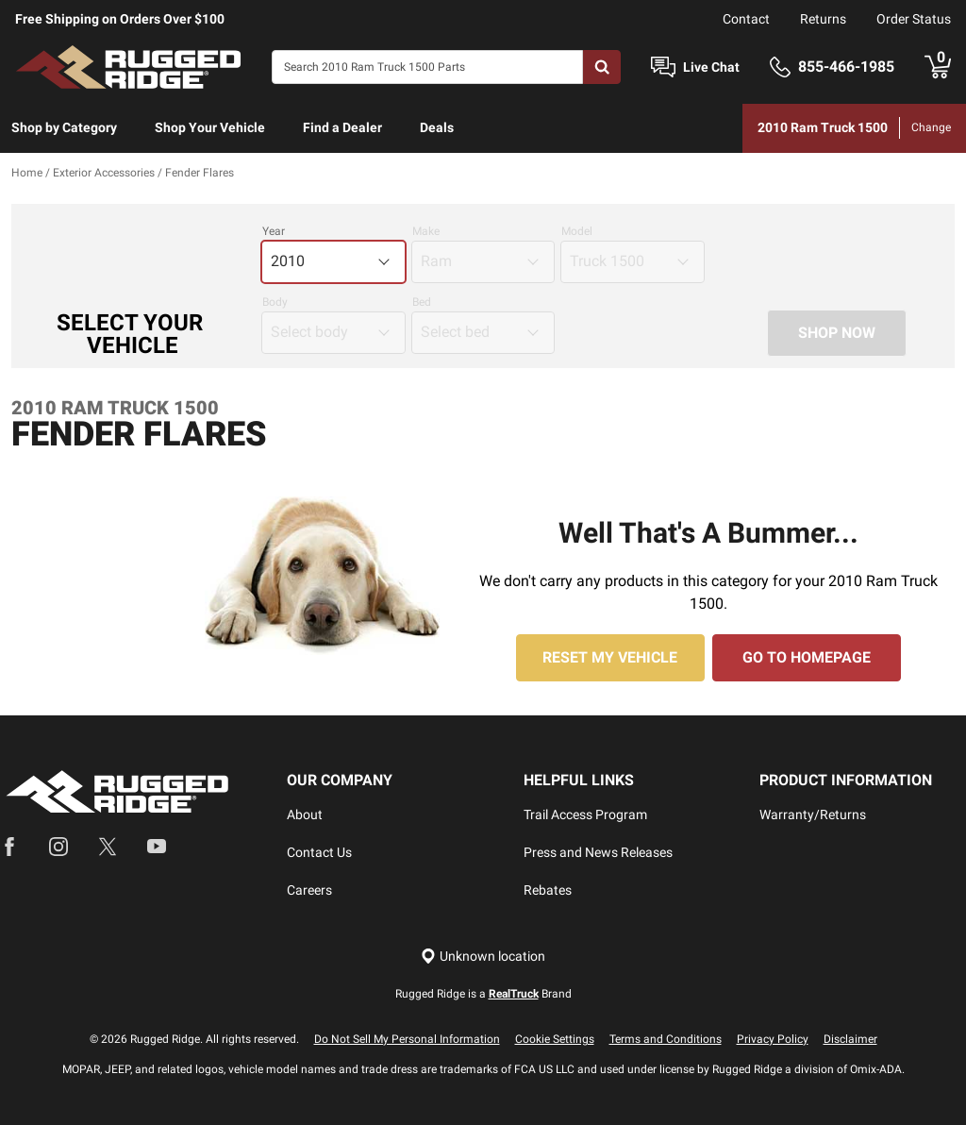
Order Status (913, 18)
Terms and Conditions (665, 1039)
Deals (437, 127)
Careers (309, 890)
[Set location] (483, 956)
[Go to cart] (937, 67)
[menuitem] (64, 128)
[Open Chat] (663, 67)
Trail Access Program (585, 814)
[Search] (427, 67)
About (305, 814)
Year (273, 231)
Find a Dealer (342, 127)
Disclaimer (850, 1039)
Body (275, 302)
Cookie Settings (554, 1039)
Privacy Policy (772, 1039)
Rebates (548, 890)
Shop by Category (64, 127)
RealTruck (514, 993)
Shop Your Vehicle (210, 127)
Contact (746, 18)
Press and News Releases (598, 852)
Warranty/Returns (812, 814)
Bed (421, 302)
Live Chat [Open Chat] (711, 67)
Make (426, 231)
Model (576, 231)
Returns (823, 18)
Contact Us (319, 852)
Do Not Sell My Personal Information (407, 1039)
